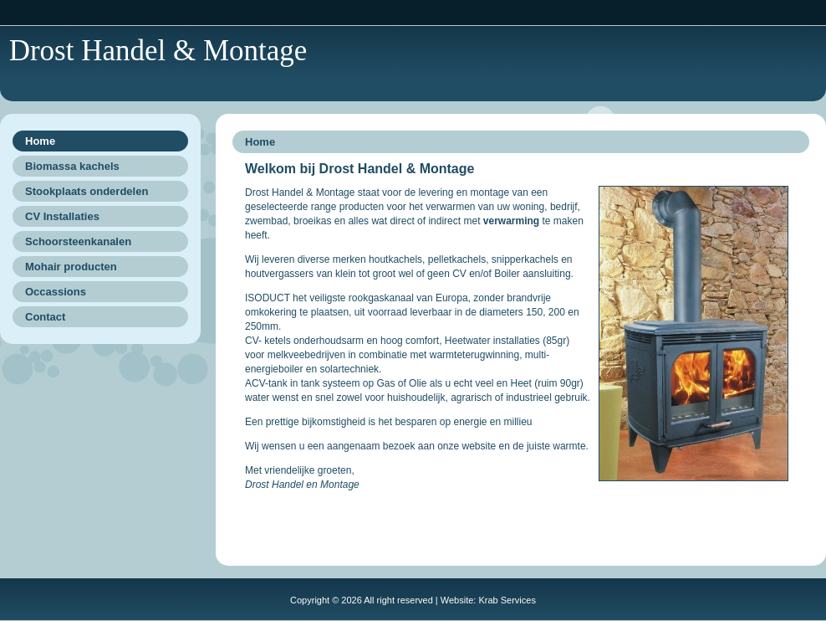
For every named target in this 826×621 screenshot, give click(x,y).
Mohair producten (71, 266)
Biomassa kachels (72, 166)
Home (40, 141)
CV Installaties (62, 216)
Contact (45, 316)
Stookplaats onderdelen (86, 191)
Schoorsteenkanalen (78, 241)
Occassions (55, 291)
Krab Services (506, 600)
